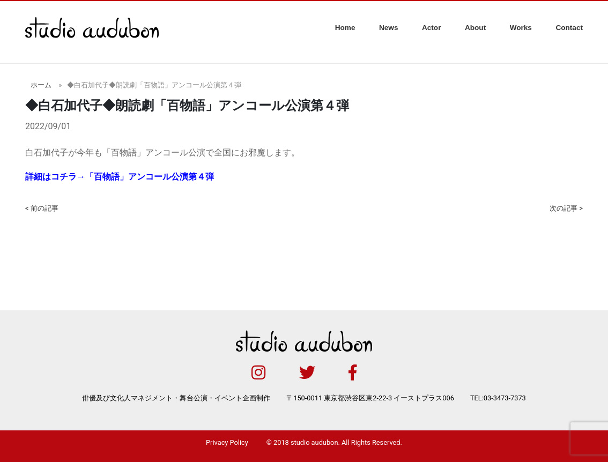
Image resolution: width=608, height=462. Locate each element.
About (475, 28)
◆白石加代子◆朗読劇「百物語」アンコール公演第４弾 (154, 85)
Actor (431, 28)
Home (345, 28)
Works (521, 28)
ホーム (41, 85)
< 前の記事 (41, 208)
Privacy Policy (227, 442)
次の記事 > (566, 208)
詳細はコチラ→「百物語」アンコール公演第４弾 (119, 177)
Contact (569, 28)
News (388, 28)
